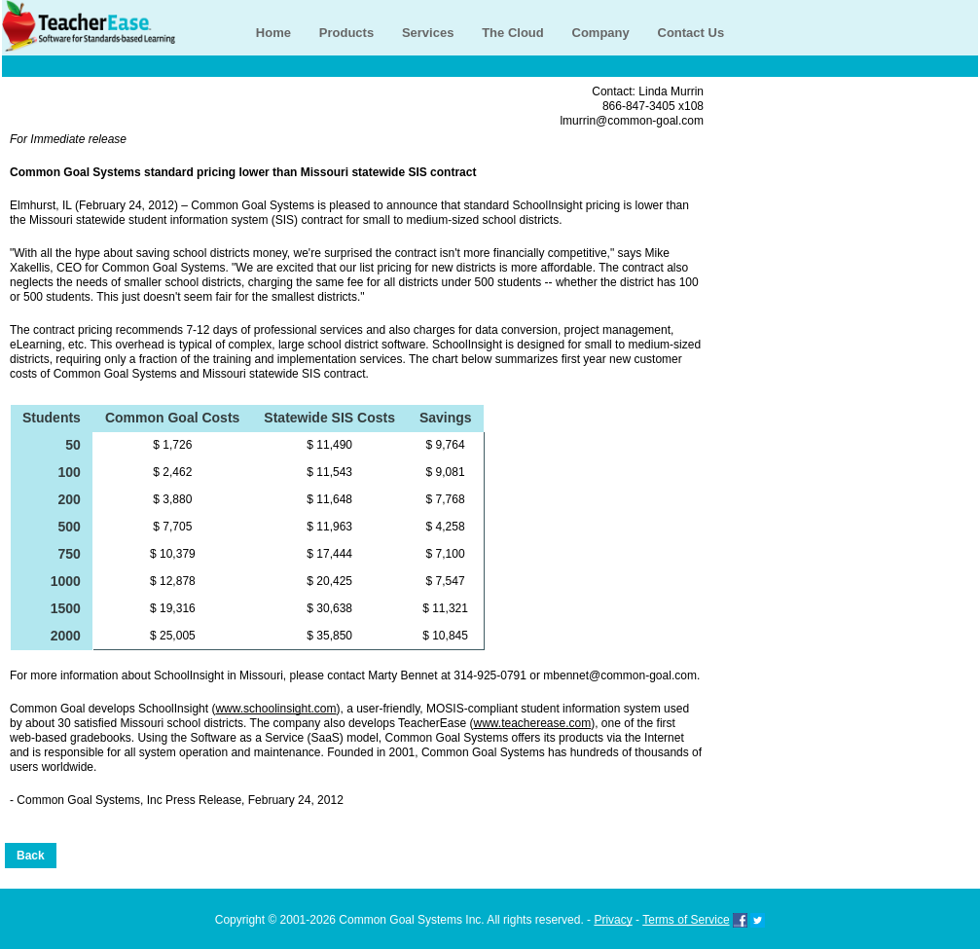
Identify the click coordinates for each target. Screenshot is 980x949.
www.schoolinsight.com (275, 708)
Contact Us (691, 32)
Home (273, 32)
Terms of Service (685, 920)
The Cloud (513, 32)
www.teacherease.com (532, 723)
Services (428, 32)
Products (346, 32)
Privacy (613, 920)
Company (601, 32)
